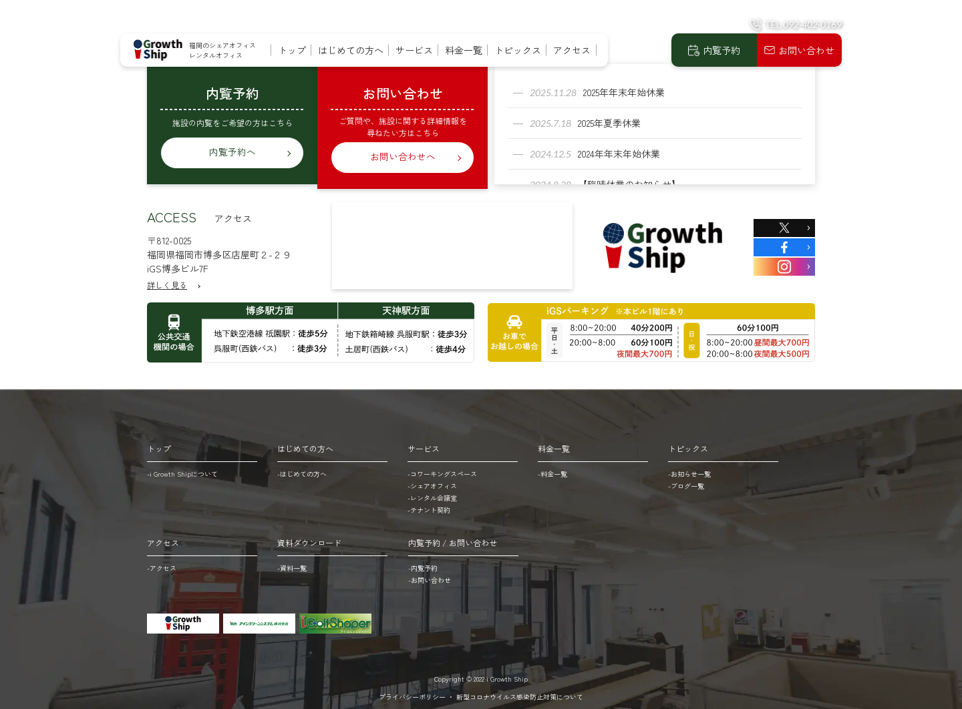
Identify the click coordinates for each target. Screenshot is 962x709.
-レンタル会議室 (432, 493)
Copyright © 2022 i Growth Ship (481, 674)
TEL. (803, 24)
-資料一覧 (292, 563)
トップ (292, 50)
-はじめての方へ (302, 469)
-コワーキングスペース (442, 469)
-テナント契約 (429, 505)
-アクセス (161, 563)
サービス (414, 50)
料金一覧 (463, 50)
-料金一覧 (552, 469)
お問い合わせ (806, 50)
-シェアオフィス (432, 481)
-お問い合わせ (429, 575)
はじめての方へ (350, 50)
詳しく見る (167, 280)
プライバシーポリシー (412, 692)
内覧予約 (721, 50)
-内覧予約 (423, 563)
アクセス (572, 50)
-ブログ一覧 (686, 481)
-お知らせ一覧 (689, 469)
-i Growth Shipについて (182, 469)
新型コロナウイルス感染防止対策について (519, 692)
